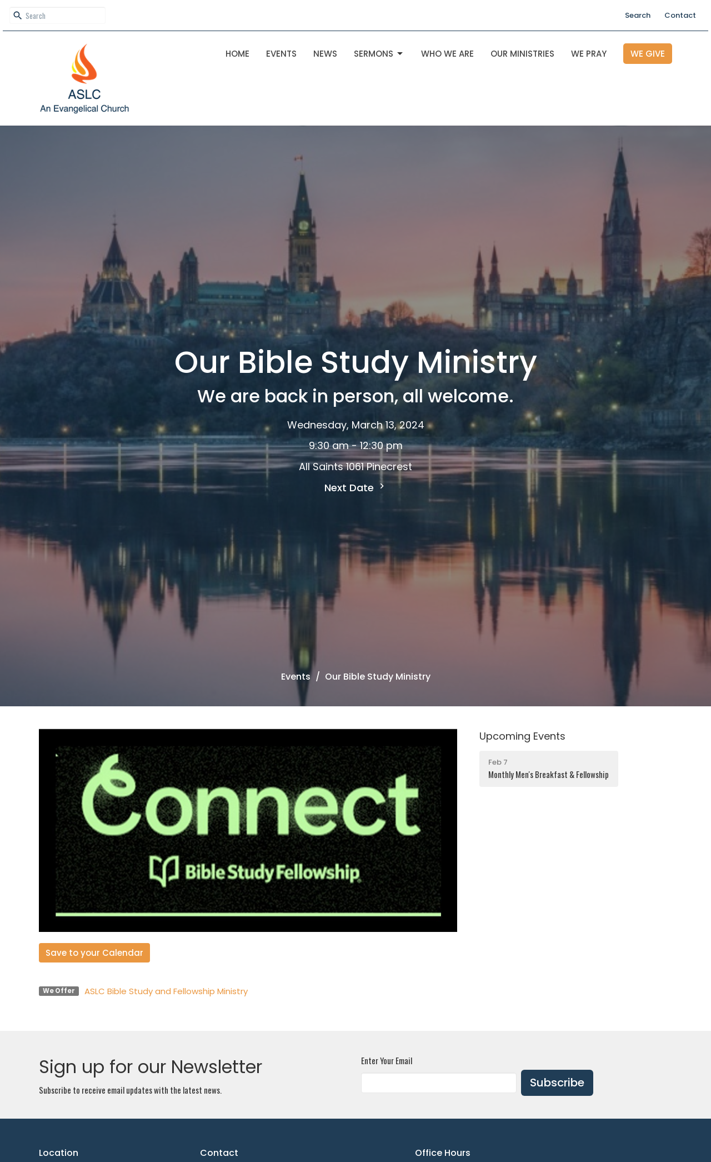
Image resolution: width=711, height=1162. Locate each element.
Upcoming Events (522, 736)
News (325, 53)
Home (237, 53)
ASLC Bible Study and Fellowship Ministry (166, 991)
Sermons (379, 53)
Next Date (355, 488)
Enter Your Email (386, 1060)
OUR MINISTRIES (522, 53)
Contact (680, 15)
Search (637, 15)
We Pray (589, 53)
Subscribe (557, 1082)
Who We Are (447, 53)
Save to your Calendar (94, 953)
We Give (647, 53)
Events (281, 53)
